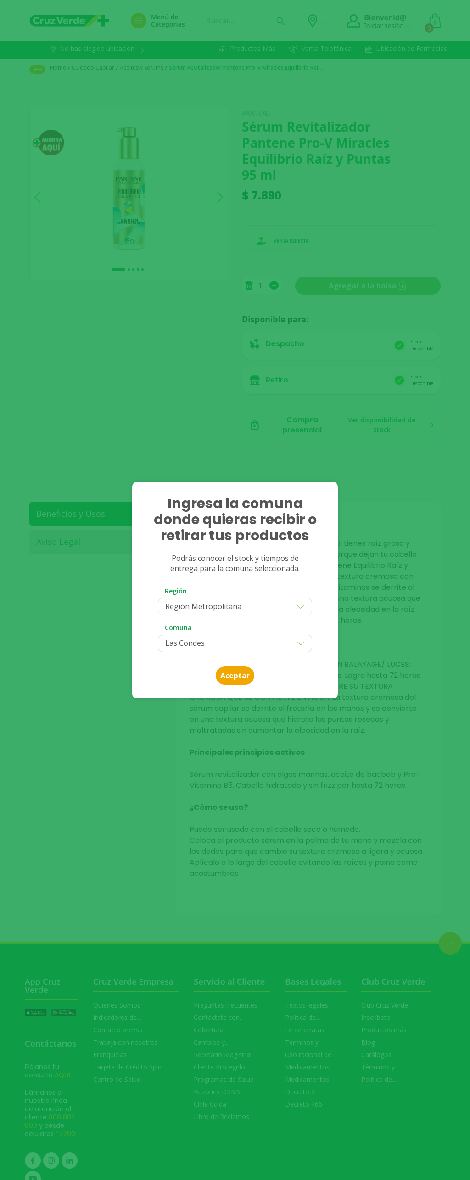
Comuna (178, 627)
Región (176, 591)
